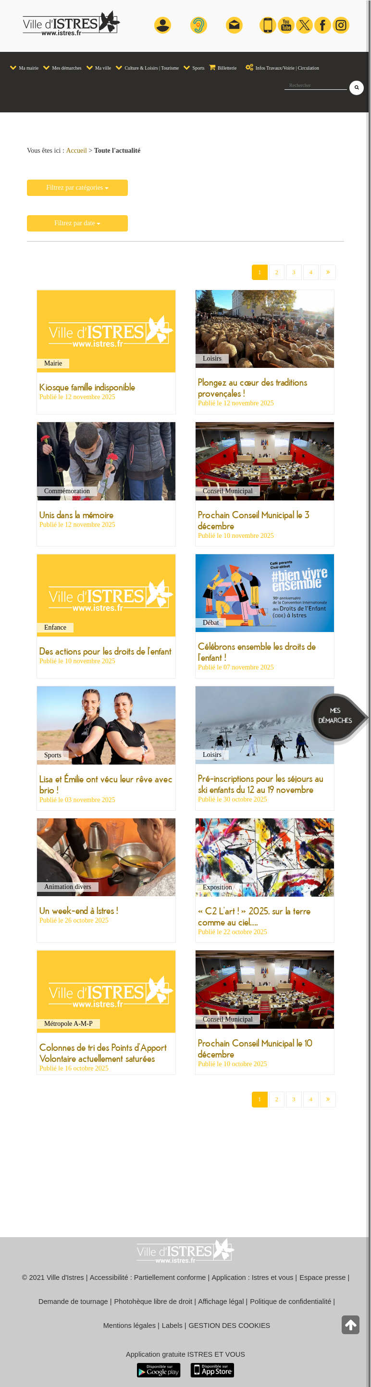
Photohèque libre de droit (153, 1301)
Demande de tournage (73, 1301)
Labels (172, 1325)
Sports (194, 67)
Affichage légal (221, 1301)
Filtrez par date (77, 223)
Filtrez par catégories (77, 187)
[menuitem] (23, 63)
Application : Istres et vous (253, 1277)
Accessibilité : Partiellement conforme (148, 1277)
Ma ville (98, 67)
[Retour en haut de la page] (351, 1327)
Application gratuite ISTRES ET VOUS (185, 1354)
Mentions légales (129, 1325)
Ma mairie (24, 67)
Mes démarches (62, 67)
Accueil (76, 150)
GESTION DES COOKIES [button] (230, 1325)
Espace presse (322, 1277)
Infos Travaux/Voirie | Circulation (280, 67)
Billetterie (223, 67)
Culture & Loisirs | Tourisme (147, 67)
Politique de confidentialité (290, 1301)
